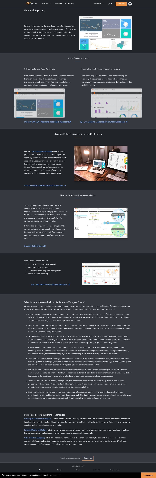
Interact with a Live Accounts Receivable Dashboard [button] (47, 122)
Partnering (96, 470)
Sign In (109, 4)
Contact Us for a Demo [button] (35, 246)
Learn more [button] (57, 475)
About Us (41, 470)
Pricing (71, 4)
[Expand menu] (50, 3)
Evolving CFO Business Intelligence (37, 419)
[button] (46, 4)
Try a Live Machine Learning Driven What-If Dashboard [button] (103, 122)
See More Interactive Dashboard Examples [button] (50, 284)
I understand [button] (148, 475)
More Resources (78, 466)
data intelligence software (42, 151)
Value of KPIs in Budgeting (34, 438)
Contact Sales (98, 4)
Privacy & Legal (114, 470)
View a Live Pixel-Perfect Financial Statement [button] (45, 185)
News (78, 470)
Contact (59, 470)
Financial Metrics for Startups (35, 430)
